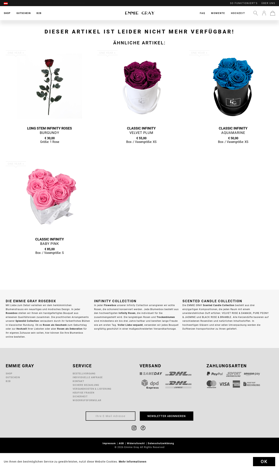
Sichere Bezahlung (86, 385)
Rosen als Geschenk (55, 324)
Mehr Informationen (132, 461)
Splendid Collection (27, 320)
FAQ (202, 13)
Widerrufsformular (87, 400)
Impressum (109, 443)
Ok (264, 461)
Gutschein (13, 377)
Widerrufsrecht (136, 443)
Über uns (268, 3)
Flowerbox (110, 305)
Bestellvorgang (84, 373)
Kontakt (78, 381)
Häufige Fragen (83, 392)
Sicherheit (80, 396)
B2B (8, 381)
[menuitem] (7, 3)
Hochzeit (238, 13)
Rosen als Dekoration (70, 328)
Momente (218, 13)
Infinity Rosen (127, 313)
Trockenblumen (166, 317)
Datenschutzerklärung (161, 443)
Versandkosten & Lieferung (92, 388)
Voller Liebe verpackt (130, 324)
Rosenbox (12, 313)
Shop (9, 373)
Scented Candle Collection (218, 305)
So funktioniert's (244, 3)
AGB (122, 443)
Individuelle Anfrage (88, 377)
